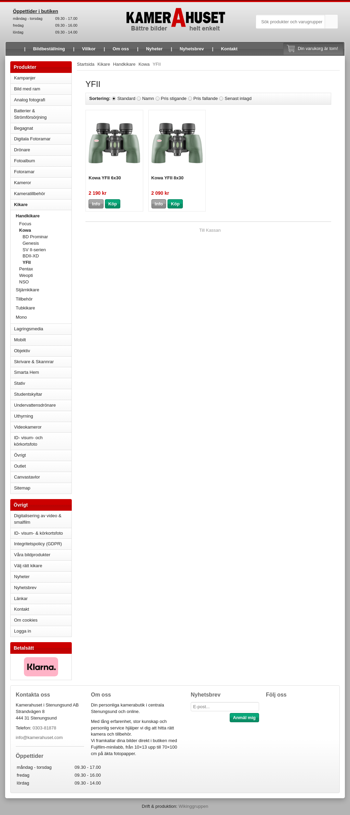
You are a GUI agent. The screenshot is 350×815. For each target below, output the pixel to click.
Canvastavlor (27, 477)
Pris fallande (205, 98)
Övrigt (20, 455)
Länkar (21, 598)
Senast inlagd (238, 98)
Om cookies (26, 620)
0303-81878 (44, 727)
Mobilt (42, 339)
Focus (45, 223)
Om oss (121, 48)
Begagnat (42, 128)
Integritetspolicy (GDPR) (38, 543)
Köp (112, 203)
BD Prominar (35, 236)
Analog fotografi (42, 99)
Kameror (42, 182)
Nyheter (154, 48)
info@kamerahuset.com (39, 737)
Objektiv (42, 350)
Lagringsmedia (42, 328)
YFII (27, 262)
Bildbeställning (49, 48)
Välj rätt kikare (28, 565)
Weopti (45, 275)
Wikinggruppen (193, 806)
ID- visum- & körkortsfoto (38, 533)
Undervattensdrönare (42, 405)
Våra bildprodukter (32, 554)
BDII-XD (31, 255)
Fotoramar (42, 171)
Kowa (45, 230)
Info (96, 203)
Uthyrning (23, 416)
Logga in (22, 631)
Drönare (42, 149)
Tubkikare (43, 307)
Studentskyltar (28, 394)
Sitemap (22, 488)
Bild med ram (42, 88)
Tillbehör (24, 299)
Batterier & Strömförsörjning (42, 114)
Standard (126, 98)
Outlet (20, 466)
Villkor (89, 48)
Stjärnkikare (27, 289)
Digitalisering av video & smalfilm (38, 519)
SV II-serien (34, 249)
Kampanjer (25, 77)
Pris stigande (174, 98)
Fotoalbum (42, 160)
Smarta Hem (26, 372)
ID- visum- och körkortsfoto (28, 441)
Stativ (42, 383)
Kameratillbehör (42, 193)
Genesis (31, 243)
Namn (148, 98)
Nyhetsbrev (192, 48)
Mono (21, 317)
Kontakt (229, 48)
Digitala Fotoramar (32, 138)
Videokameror (42, 427)
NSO (45, 281)
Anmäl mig (244, 717)
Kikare (42, 204)
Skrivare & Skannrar (42, 361)
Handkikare (43, 215)
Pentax (26, 268)
